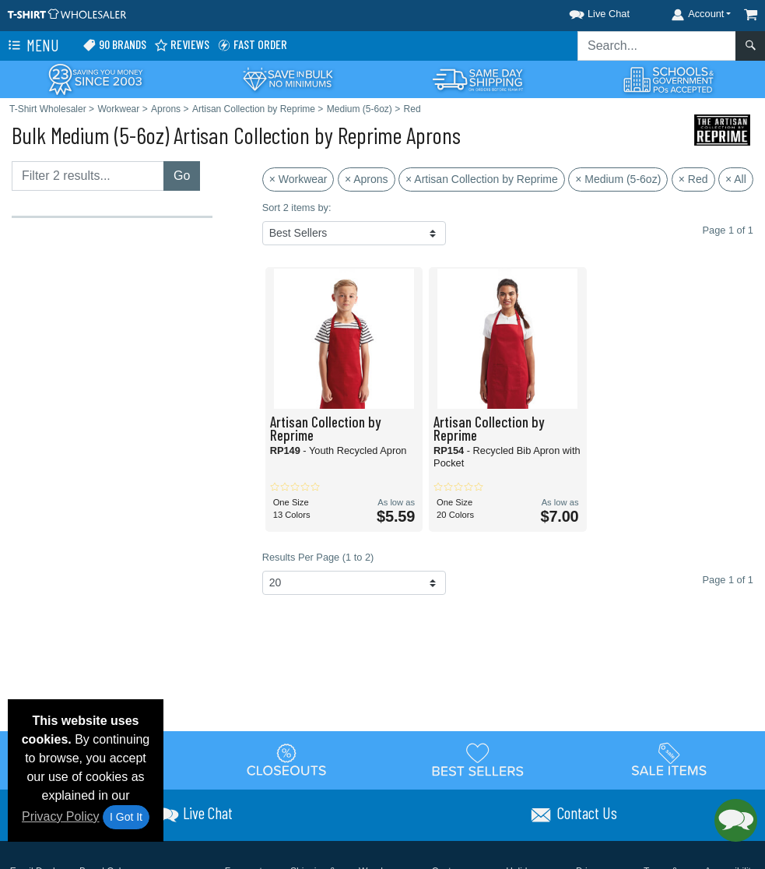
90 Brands (114, 45)
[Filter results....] (88, 176)
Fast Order (252, 45)
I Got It (126, 817)
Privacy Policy (61, 816)
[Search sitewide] (656, 46)
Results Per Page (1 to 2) (318, 557)
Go (182, 175)
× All (735, 179)
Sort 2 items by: (297, 207)
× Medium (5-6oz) (618, 179)
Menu (32, 46)
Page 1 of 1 (728, 580)
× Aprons (366, 179)
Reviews (181, 45)
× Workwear (298, 179)
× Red (693, 179)
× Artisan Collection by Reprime (481, 179)
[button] (585, 11)
